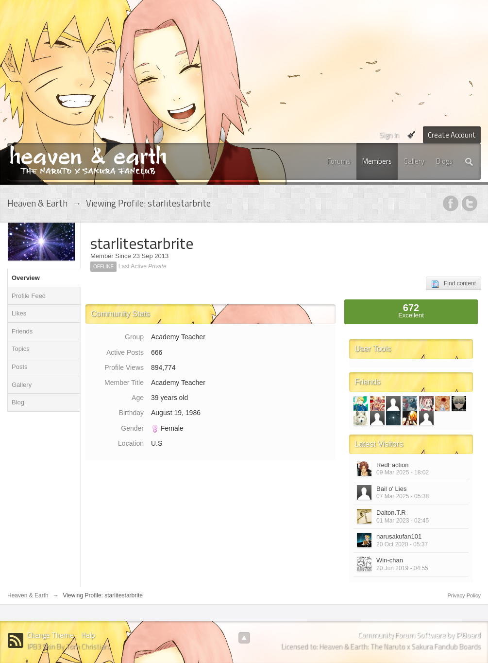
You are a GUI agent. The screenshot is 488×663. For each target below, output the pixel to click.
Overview (26, 277)
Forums (339, 161)
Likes (19, 313)
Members (377, 161)
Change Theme (50, 635)
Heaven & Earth (28, 595)
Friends (22, 331)
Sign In (389, 134)
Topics (21, 348)
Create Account (452, 134)
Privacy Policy (464, 595)
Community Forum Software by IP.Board (419, 635)
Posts (20, 366)
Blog (18, 402)
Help (88, 635)
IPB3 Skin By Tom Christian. (68, 646)
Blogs (444, 161)
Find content (453, 284)
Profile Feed (29, 295)
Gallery (414, 161)
